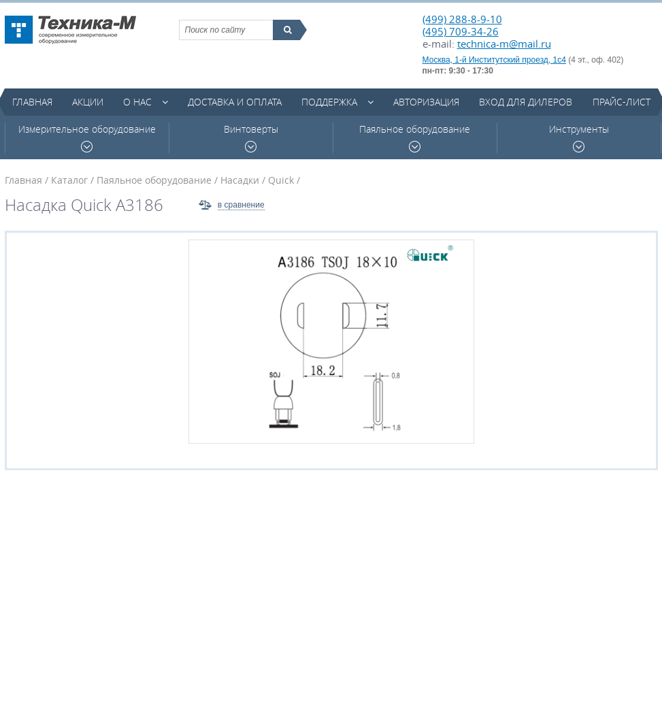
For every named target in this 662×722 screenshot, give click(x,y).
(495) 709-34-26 (461, 31)
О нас (137, 101)
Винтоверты (251, 137)
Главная (32, 101)
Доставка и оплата (235, 101)
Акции (87, 101)
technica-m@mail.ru (504, 43)
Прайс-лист (621, 101)
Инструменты (579, 137)
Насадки (239, 180)
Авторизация (426, 101)
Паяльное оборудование (414, 137)
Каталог (69, 180)
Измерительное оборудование (87, 137)
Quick (281, 180)
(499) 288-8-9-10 (462, 19)
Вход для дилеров (525, 101)
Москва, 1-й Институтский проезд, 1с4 (494, 60)
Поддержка (329, 101)
